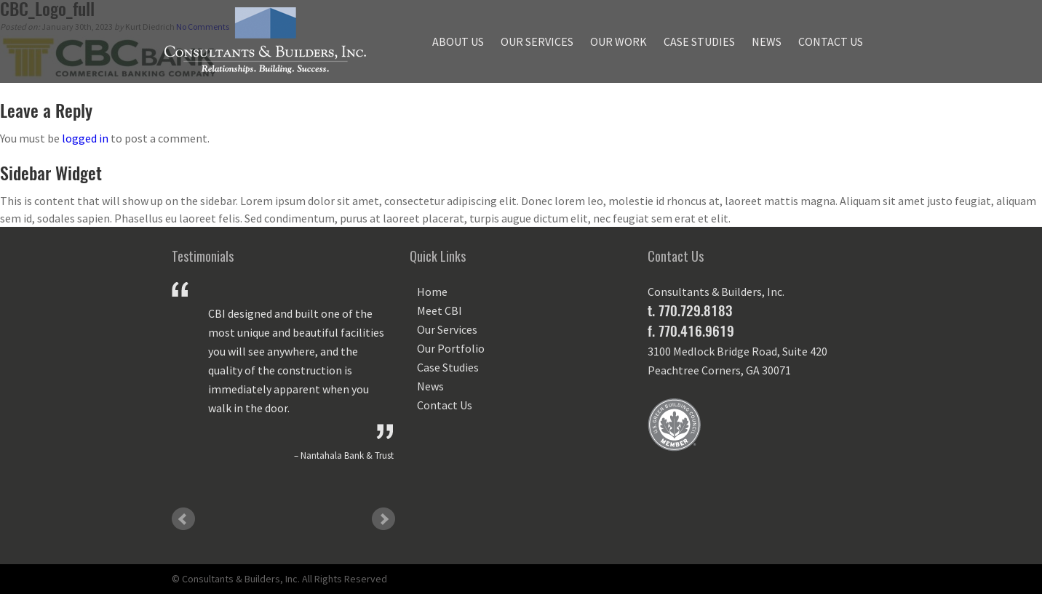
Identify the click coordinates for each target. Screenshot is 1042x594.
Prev (183, 519)
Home (432, 291)
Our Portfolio (451, 348)
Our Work (618, 41)
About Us (458, 41)
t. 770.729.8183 (690, 310)
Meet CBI (439, 310)
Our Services (537, 41)
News (767, 41)
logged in (85, 138)
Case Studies (699, 41)
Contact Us (830, 41)
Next (383, 519)
